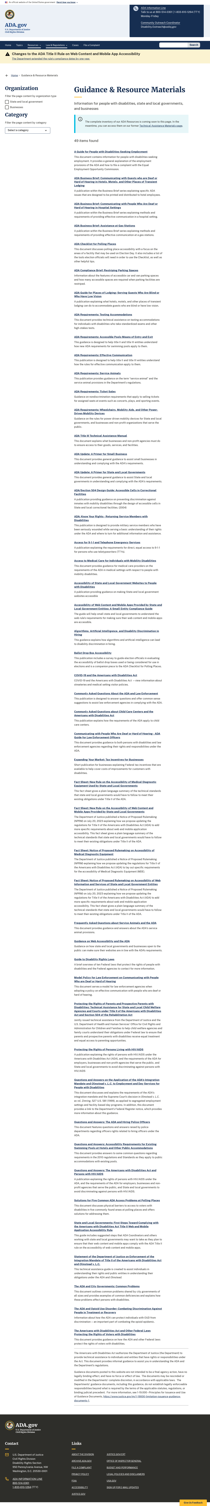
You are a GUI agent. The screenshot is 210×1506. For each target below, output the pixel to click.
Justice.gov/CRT (116, 1454)
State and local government (26, 101)
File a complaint (82, 1467)
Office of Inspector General (124, 1461)
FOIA (74, 1481)
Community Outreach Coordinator (160, 22)
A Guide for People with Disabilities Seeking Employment (110, 151)
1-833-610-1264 (22, 1487)
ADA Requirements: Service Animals (97, 373)
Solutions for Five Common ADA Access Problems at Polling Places (117, 1200)
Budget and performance (122, 1467)
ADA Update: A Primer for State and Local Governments (109, 472)
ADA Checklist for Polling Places (95, 243)
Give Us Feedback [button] (193, 1502)
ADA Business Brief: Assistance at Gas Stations (104, 225)
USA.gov (111, 1481)
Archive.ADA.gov (82, 1461)
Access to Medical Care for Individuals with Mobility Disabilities (115, 560)
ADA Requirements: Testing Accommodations (103, 314)
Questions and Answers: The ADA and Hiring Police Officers (112, 1122)
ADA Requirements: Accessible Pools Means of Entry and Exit (113, 336)
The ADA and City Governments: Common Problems (107, 1286)
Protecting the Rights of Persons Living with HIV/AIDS (108, 1049)
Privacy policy (80, 1474)
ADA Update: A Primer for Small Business (100, 454)
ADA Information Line (153, 7)
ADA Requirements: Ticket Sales (95, 391)
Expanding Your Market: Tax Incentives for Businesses (109, 759)
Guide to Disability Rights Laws (94, 959)
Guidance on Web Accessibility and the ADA (102, 941)
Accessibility (80, 1487)
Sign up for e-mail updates (123, 1487)
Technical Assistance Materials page (160, 125)
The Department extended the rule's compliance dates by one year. (51, 58)
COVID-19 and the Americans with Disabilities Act (105, 675)
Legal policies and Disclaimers (126, 1474)
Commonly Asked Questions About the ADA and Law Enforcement (116, 693)
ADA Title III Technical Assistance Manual (100, 435)
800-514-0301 (21, 1483)
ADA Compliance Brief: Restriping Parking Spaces (106, 270)
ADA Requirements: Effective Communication (103, 355)
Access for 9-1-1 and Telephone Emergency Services (107, 542)
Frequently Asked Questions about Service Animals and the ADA (115, 923)
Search (194, 44)
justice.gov (78, 1494)
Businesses (16, 107)
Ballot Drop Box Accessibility (93, 652)
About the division (83, 1454)
